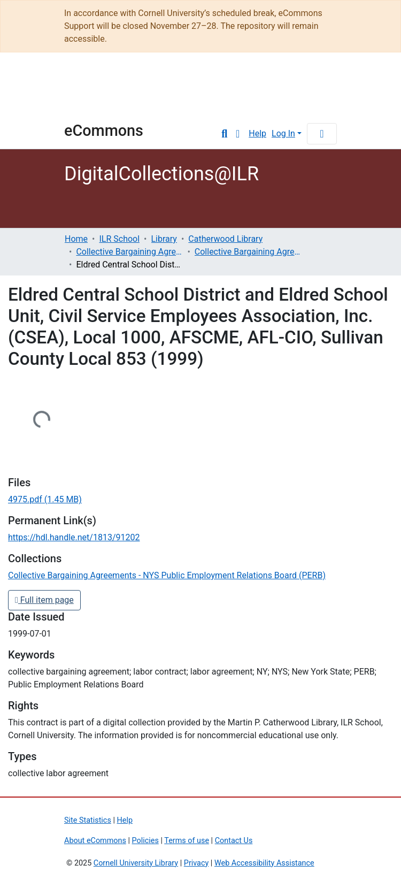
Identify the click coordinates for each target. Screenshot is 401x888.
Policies (145, 840)
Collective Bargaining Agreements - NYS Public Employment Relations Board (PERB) (248, 252)
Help (257, 133)
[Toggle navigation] (322, 133)
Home (76, 239)
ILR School (119, 239)
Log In (283, 133)
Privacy (196, 863)
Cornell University (91, 92)
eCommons (103, 130)
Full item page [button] (44, 600)
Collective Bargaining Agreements (129, 252)
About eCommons (95, 840)
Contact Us (234, 840)
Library (164, 239)
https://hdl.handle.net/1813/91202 (74, 537)
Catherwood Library (225, 239)
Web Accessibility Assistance (264, 863)
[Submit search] (224, 133)
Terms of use (186, 840)
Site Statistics (87, 820)
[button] (237, 133)
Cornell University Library (136, 863)
